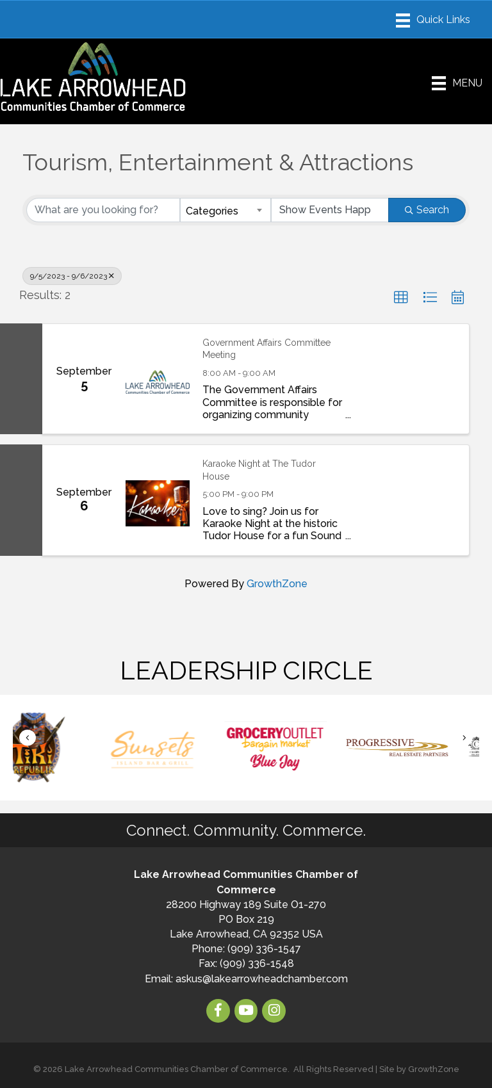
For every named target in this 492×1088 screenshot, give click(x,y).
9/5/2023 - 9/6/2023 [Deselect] (72, 276)
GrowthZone (277, 584)
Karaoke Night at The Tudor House (259, 470)
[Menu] (433, 20)
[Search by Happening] (330, 210)
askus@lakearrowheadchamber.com (262, 979)
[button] (401, 298)
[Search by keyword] (103, 210)
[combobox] (225, 210)
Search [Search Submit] (427, 210)
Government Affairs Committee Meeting (266, 349)
